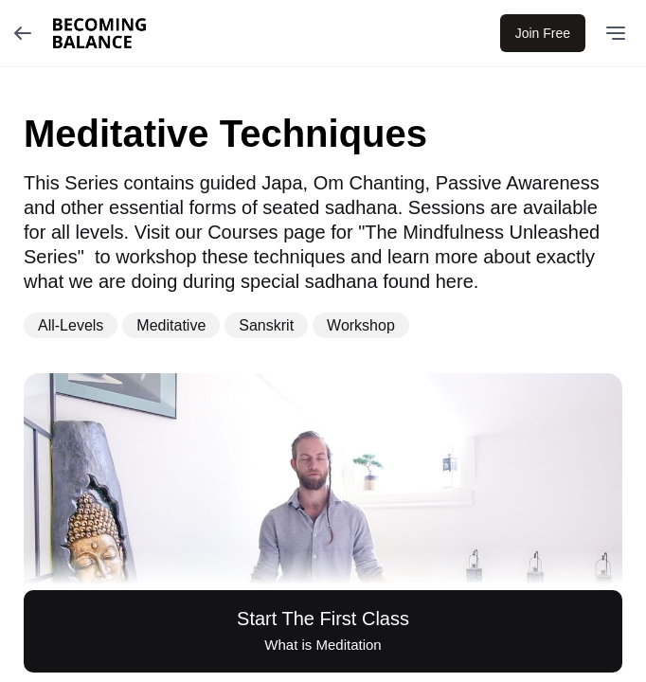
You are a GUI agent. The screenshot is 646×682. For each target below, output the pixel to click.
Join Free (542, 33)
